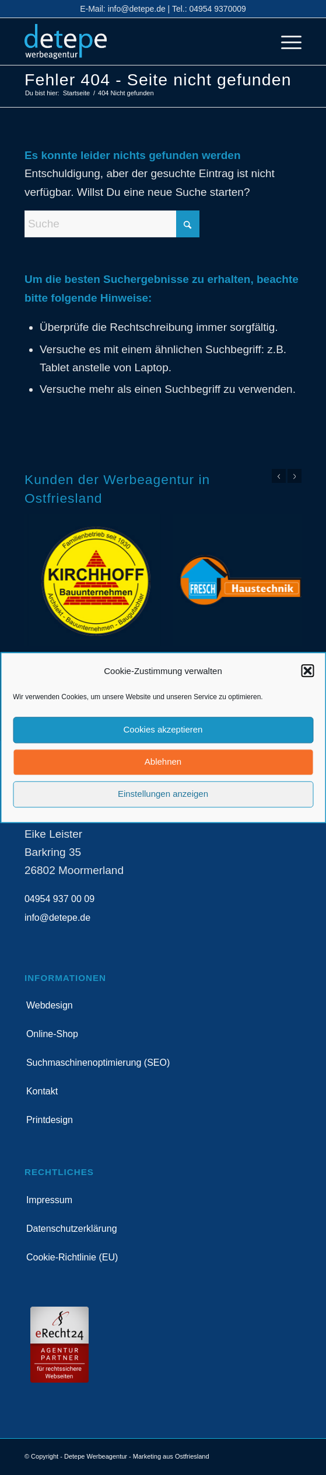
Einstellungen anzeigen (163, 794)
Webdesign (49, 1005)
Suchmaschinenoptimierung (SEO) (98, 1063)
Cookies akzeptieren (163, 730)
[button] (307, 671)
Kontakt (42, 1091)
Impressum (49, 1200)
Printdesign (49, 1120)
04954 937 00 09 (59, 899)
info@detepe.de (137, 8)
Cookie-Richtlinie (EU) (72, 1257)
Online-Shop (52, 1034)
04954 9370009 (217, 8)
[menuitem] (285, 41)
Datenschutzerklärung (71, 1229)
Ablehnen (163, 762)
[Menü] (285, 41)
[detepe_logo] (135, 41)
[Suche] (111, 223)
